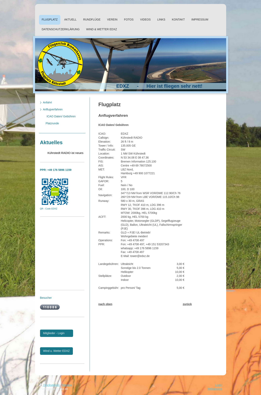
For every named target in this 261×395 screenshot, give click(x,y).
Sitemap (67, 385)
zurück (187, 304)
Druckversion (49, 385)
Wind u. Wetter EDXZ (56, 350)
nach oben (105, 304)
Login (218, 385)
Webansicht (215, 388)
